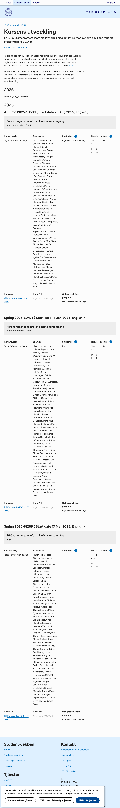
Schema (8, 780)
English (101, 12)
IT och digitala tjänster (14, 760)
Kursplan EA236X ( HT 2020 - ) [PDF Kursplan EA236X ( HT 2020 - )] (16, 300)
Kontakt (8, 766)
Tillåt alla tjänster (87, 800)
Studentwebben (22, 2)
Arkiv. (71, 65)
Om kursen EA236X (16, 25)
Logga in (111, 2)
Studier (7, 749)
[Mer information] (75, 136)
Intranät (36, 2)
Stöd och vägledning (14, 755)
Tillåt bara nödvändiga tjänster (55, 800)
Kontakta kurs (67, 755)
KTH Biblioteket (68, 771)
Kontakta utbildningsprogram (75, 749)
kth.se (8, 2)
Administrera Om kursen (15, 47)
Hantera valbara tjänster (20, 800)
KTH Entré (66, 766)
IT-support (66, 760)
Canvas (7, 785)
